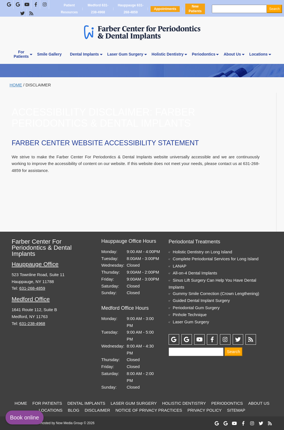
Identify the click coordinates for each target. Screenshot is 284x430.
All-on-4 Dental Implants (195, 273)
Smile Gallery (49, 54)
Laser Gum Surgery (125, 54)
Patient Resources (69, 9)
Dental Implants (84, 54)
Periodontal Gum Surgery (196, 307)
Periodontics (203, 54)
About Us (232, 54)
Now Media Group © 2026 (75, 423)
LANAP (179, 266)
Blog (73, 410)
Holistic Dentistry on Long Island (202, 251)
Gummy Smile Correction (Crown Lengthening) (216, 293)
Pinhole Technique (190, 314)
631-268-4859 (32, 288)
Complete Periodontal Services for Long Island (215, 258)
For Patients (47, 403)
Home (16, 84)
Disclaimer (97, 410)
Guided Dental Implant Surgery (201, 300)
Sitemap (236, 410)
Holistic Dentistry (168, 54)
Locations (258, 54)
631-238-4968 (32, 323)
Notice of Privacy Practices (148, 410)
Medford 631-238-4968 (97, 9)
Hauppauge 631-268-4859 (131, 9)
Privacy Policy (204, 410)
